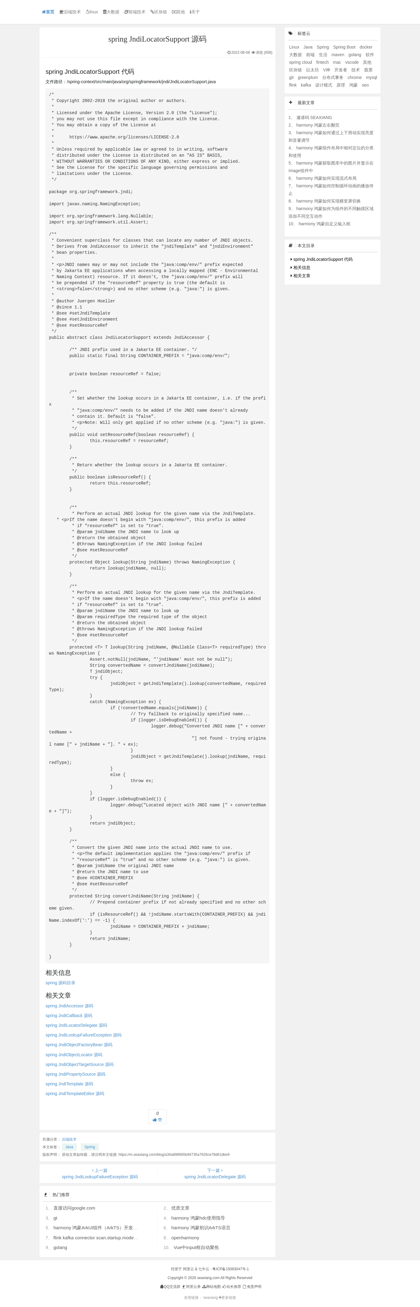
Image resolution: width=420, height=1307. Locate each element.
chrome (355, 77)
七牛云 (203, 1269)
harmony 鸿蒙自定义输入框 (324, 223)
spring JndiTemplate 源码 (69, 1083)
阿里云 (188, 1269)
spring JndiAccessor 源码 (69, 1005)
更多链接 (227, 1297)
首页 (48, 11)
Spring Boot (345, 47)
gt (55, 1217)
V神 (327, 69)
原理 (341, 85)
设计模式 (324, 85)
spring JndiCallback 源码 (69, 1015)
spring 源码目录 (60, 982)
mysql (371, 77)
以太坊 (313, 69)
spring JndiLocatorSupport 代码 (322, 259)
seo (365, 85)
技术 (356, 69)
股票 (368, 69)
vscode (352, 62)
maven (339, 54)
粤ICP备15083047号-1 (230, 1269)
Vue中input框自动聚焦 (196, 1247)
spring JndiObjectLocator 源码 (74, 1054)
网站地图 (211, 1287)
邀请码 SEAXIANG (314, 117)
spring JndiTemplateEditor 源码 (75, 1093)
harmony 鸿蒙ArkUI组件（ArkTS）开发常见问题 (102, 1227)
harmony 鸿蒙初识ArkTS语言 (200, 1227)
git (292, 77)
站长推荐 (231, 1287)
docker (366, 47)
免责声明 (251, 1287)
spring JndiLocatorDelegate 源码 (76, 1025)
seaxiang (211, 1297)
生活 (324, 54)
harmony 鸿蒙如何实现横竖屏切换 (328, 201)
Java (69, 1147)
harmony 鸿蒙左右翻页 (318, 125)
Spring (89, 1147)
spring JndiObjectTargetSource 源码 (79, 1064)
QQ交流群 (170, 1287)
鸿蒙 (354, 85)
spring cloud (301, 62)
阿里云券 (190, 1287)
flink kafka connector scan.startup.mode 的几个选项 (105, 1237)
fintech (323, 62)
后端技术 (70, 11)
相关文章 (300, 275)
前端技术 (134, 11)
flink (293, 85)
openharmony (185, 1237)
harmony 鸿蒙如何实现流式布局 (326, 178)
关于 (195, 11)
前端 (311, 54)
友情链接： (193, 1297)
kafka (306, 85)
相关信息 (300, 267)
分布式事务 (333, 77)
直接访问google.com (74, 1207)
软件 (370, 54)
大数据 (111, 11)
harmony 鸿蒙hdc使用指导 (198, 1217)
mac (337, 62)
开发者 (341, 69)
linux (92, 11)
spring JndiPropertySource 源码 (75, 1074)
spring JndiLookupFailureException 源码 (83, 1035)
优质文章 (180, 1207)
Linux (294, 47)
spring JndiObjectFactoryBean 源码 (79, 1044)
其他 (178, 11)
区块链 (158, 11)
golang (60, 1247)
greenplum (308, 77)
